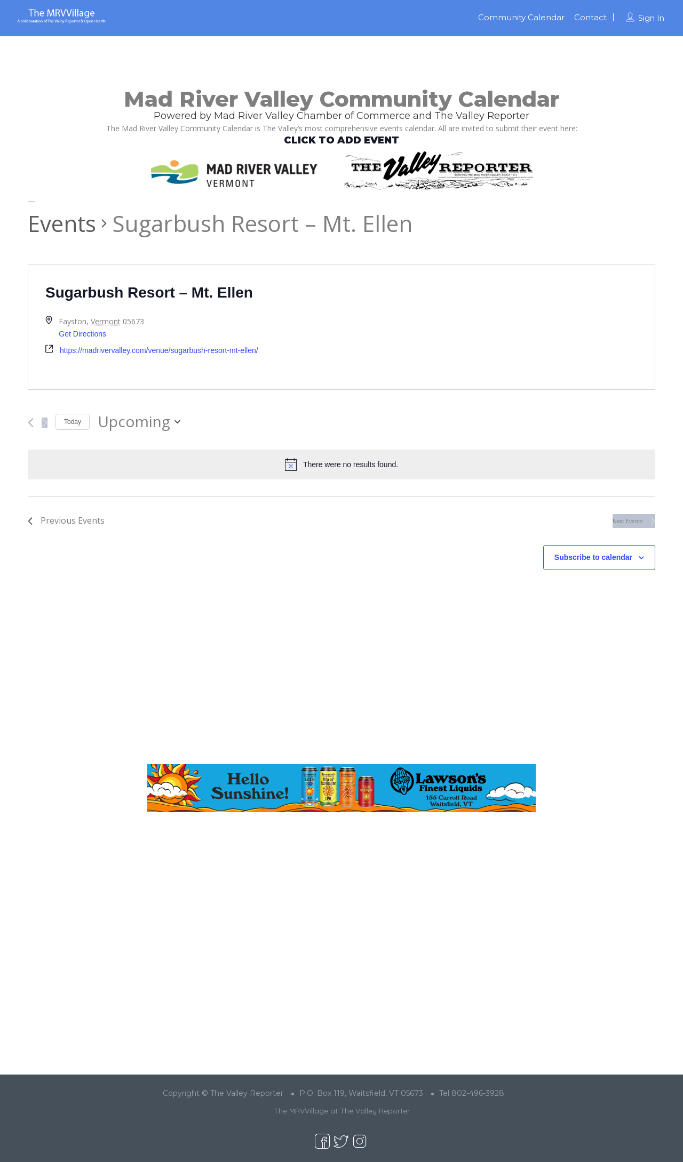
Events (62, 223)
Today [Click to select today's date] (72, 422)
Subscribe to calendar (593, 557)
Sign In (651, 18)
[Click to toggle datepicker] (139, 421)
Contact (590, 17)
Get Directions (82, 334)
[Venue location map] (498, 327)
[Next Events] (44, 423)
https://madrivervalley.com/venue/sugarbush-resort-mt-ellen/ (159, 350)
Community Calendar (521, 17)
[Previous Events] (31, 423)
